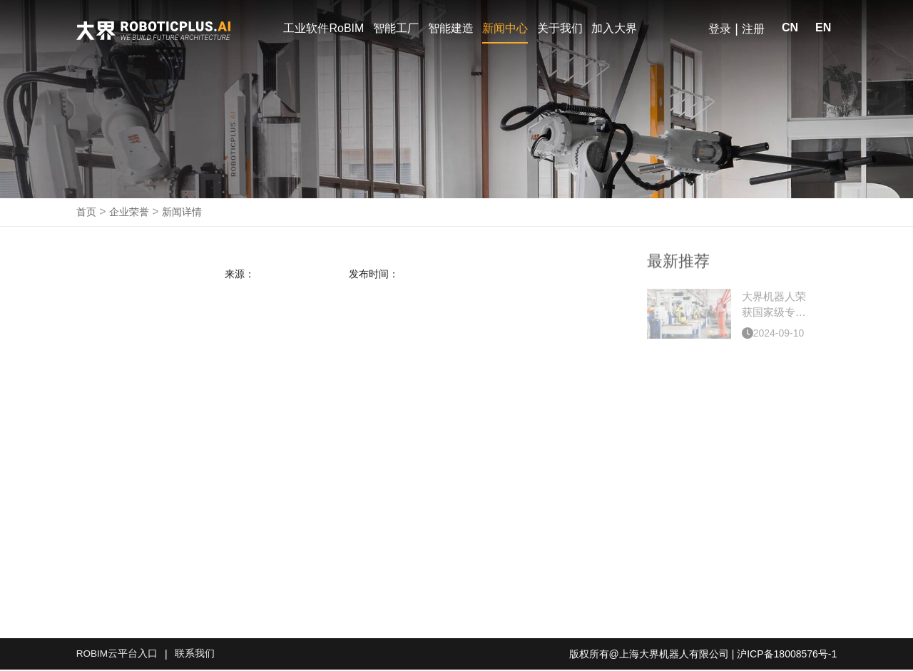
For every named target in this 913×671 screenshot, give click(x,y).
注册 (753, 29)
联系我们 (195, 655)
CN (790, 27)
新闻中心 (505, 28)
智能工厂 (396, 28)
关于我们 (560, 28)
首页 (86, 213)
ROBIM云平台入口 (117, 655)
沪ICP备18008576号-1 (787, 655)
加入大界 (614, 28)
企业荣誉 (129, 213)
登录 (719, 29)
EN (823, 27)
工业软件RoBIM (323, 28)
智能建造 (451, 28)
